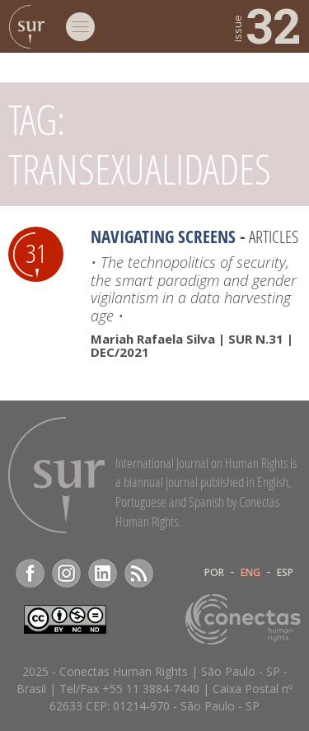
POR (214, 573)
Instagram (66, 573)
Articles (273, 236)
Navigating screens (163, 236)
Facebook (30, 573)
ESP (285, 573)
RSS (138, 573)
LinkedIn (102, 573)
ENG (250, 573)
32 (266, 24)
